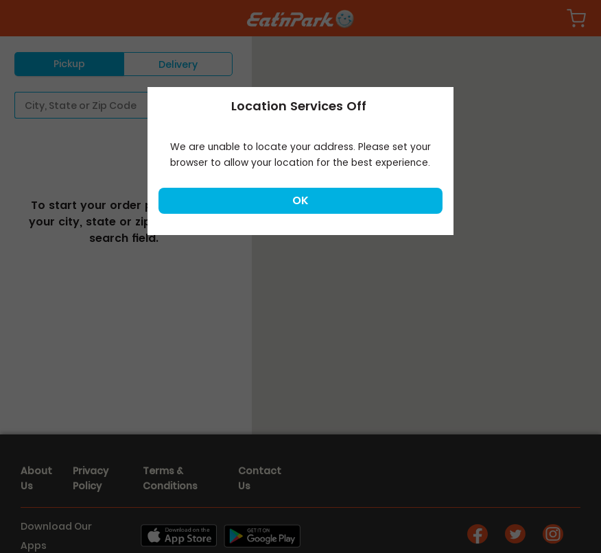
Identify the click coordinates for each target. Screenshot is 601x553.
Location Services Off (298, 105)
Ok (300, 200)
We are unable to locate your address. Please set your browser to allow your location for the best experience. (300, 154)
